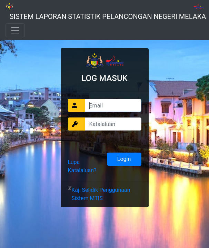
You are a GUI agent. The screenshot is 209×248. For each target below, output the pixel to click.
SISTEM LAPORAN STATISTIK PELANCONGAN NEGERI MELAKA (107, 16)
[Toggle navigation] (15, 30)
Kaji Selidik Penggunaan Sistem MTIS (100, 194)
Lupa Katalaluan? (82, 166)
